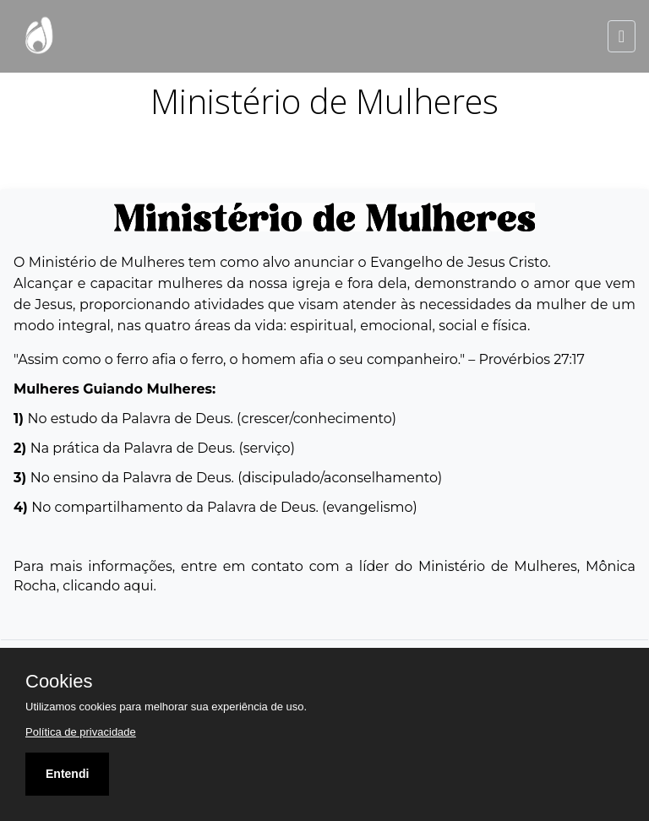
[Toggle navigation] (621, 36)
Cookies (58, 681)
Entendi (67, 773)
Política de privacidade (80, 732)
